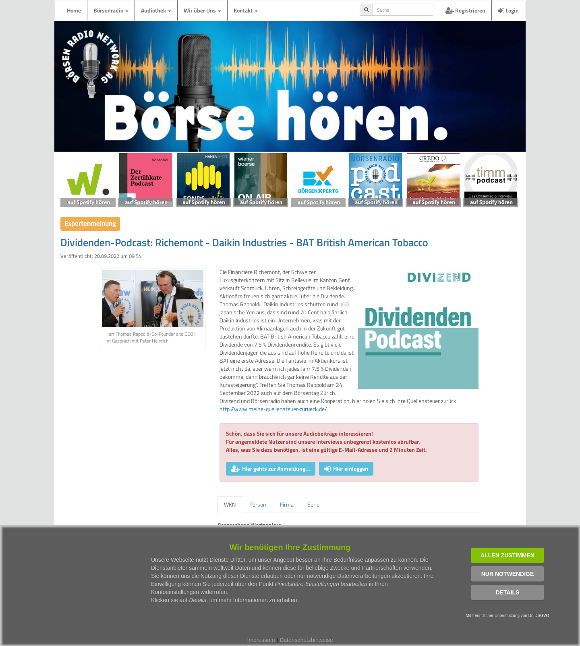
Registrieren (465, 10)
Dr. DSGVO (538, 615)
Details (508, 592)
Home (74, 10)
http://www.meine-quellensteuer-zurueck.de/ (273, 409)
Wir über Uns (202, 10)
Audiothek (156, 10)
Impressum (261, 640)
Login (508, 10)
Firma (287, 504)
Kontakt (246, 10)
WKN (230, 504)
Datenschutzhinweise (306, 640)
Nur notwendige (507, 574)
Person (257, 504)
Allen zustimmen (507, 555)
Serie (313, 504)
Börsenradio (110, 10)
